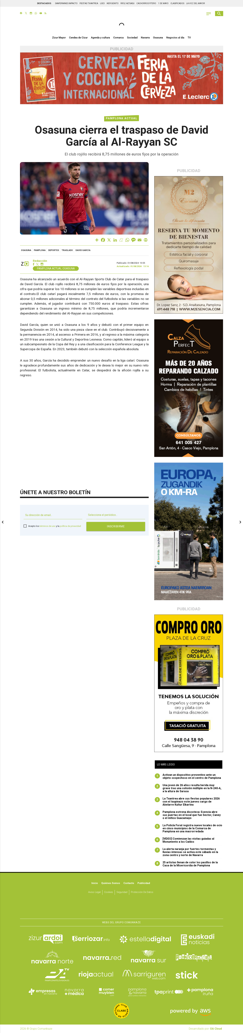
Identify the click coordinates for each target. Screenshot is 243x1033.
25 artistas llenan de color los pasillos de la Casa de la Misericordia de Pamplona (186, 864)
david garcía (83, 250)
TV (189, 37)
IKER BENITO (113, 3)
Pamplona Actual (121, 118)
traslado (67, 250)
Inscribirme (116, 526)
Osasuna (158, 37)
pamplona (40, 250)
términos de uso (48, 526)
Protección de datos (142, 892)
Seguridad (122, 892)
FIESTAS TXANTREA (89, 3)
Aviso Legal (94, 892)
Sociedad (132, 37)
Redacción (40, 260)
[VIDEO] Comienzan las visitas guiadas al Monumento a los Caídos (184, 840)
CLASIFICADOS (177, 3)
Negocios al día (175, 37)
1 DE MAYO (163, 3)
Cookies (108, 892)
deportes (53, 250)
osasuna (26, 250)
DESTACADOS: (44, 3)
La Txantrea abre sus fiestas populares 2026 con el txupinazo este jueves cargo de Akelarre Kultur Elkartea (187, 801)
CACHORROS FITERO (146, 3)
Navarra (145, 37)
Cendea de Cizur (78, 37)
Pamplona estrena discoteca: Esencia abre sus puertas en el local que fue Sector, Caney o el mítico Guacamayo (188, 815)
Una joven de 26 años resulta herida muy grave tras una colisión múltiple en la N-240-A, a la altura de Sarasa (188, 788)
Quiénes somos (110, 883)
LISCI (102, 3)
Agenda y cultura (100, 37)
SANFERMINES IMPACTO (66, 3)
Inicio (94, 883)
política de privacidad (70, 526)
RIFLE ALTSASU (127, 3)
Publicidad (144, 883)
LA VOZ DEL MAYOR (195, 3)
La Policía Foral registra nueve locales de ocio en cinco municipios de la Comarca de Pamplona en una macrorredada (188, 828)
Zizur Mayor (59, 37)
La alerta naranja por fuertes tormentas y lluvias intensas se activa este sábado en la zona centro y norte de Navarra (186, 852)
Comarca (118, 37)
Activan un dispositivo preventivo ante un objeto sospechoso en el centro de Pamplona (188, 776)
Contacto (128, 883)
